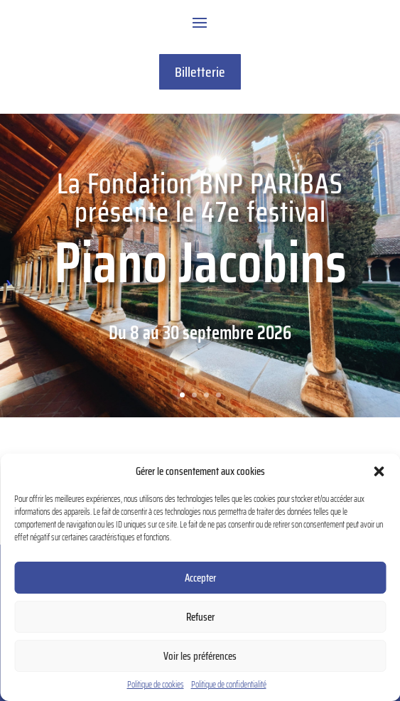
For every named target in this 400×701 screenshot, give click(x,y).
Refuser (200, 617)
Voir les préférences (200, 656)
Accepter (200, 578)
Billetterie (200, 71)
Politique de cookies (155, 684)
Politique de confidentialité (228, 684)
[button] (379, 471)
